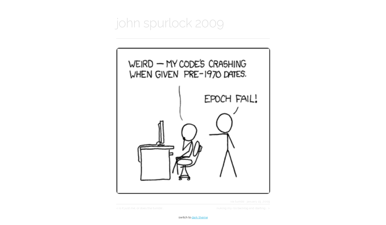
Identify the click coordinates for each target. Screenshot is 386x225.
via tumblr (237, 201)
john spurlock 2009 (170, 22)
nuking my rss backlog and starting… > (243, 208)
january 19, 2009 (258, 201)
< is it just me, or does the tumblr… (140, 208)
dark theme (200, 217)
